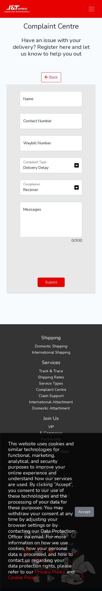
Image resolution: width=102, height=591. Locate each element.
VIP (51, 426)
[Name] (51, 99)
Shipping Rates (51, 377)
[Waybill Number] (51, 143)
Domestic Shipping (51, 346)
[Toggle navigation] (91, 9)
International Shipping (51, 352)
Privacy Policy (50, 572)
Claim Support (51, 395)
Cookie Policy (22, 577)
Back (51, 77)
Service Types (51, 383)
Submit (51, 282)
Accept (84, 511)
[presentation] (61, 260)
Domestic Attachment (51, 408)
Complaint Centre (51, 389)
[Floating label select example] (51, 165)
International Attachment (51, 402)
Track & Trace (51, 371)
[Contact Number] (51, 121)
